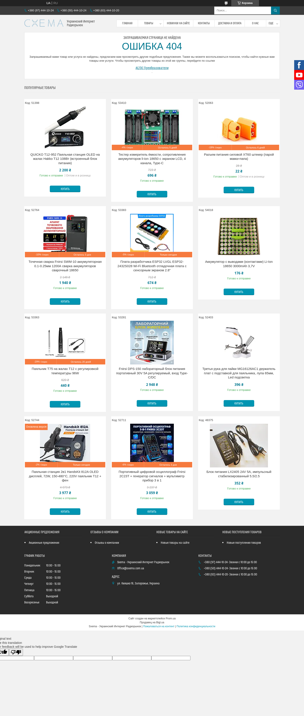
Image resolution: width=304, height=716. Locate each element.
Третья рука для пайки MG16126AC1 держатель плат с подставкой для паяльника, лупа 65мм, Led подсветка (238, 373)
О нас (255, 23)
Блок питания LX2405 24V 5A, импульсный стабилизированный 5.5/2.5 (238, 474)
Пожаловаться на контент (158, 626)
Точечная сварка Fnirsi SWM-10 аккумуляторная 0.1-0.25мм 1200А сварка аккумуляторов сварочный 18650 (65, 266)
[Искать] (275, 10)
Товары (148, 23)
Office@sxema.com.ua (130, 568)
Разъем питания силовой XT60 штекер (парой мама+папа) (239, 157)
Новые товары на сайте (175, 543)
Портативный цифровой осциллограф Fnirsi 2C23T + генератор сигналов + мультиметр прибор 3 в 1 (152, 476)
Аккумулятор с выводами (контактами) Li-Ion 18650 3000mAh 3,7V (239, 264)
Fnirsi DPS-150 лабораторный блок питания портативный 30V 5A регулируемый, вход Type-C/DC (152, 373)
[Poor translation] (16, 652)
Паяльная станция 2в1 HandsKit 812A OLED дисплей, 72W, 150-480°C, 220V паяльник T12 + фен (65, 476)
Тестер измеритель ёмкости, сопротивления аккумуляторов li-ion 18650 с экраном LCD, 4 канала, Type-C (152, 159)
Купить (65, 189)
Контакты (204, 23)
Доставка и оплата (229, 23)
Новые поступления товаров (244, 543)
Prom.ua (171, 618)
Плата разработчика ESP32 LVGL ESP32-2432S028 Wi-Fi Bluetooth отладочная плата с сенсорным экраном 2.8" (152, 266)
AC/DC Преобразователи (152, 68)
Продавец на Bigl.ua (152, 622)
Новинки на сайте (178, 23)
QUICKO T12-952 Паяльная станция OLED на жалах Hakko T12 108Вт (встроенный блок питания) (65, 159)
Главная (127, 23)
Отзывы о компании (107, 543)
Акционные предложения (44, 543)
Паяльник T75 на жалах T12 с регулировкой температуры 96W (65, 371)
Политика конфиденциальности (196, 626)
